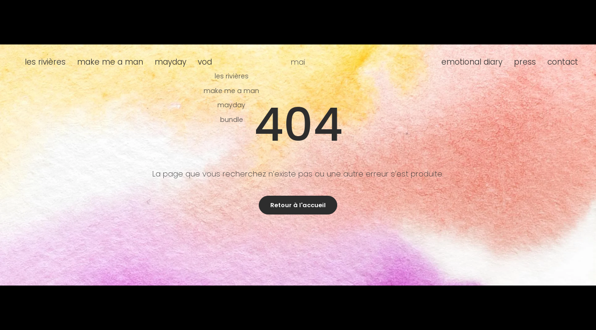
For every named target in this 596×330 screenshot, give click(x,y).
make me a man (110, 61)
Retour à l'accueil (298, 205)
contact (562, 61)
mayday (170, 61)
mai (298, 61)
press (525, 61)
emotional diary (471, 61)
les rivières (45, 61)
